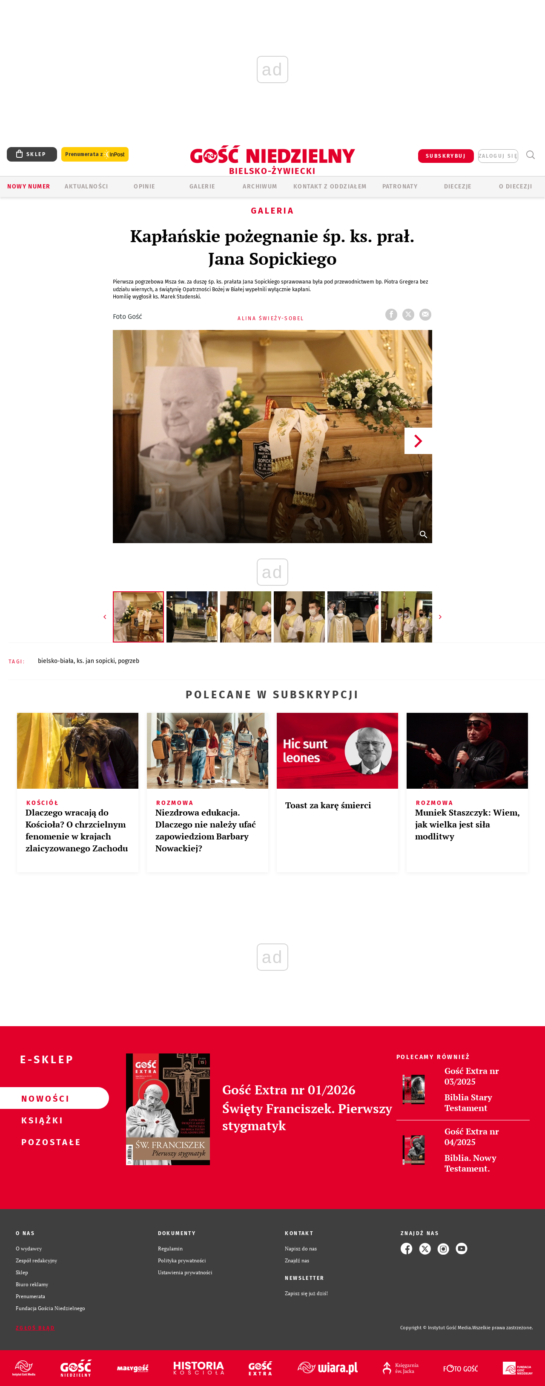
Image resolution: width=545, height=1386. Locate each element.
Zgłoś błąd (35, 1328)
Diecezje (458, 186)
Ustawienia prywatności (185, 1272)
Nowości (40, 1098)
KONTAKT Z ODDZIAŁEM (330, 186)
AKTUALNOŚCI (86, 186)
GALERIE (202, 186)
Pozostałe (40, 1141)
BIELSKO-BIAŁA (56, 661)
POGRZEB (128, 661)
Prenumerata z (95, 154)
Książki (40, 1120)
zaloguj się (498, 156)
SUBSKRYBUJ (446, 156)
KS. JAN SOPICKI (96, 661)
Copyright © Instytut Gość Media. (436, 1328)
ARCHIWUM (260, 186)
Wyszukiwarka (530, 155)
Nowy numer (28, 186)
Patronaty (400, 186)
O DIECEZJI (515, 186)
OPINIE (144, 186)
